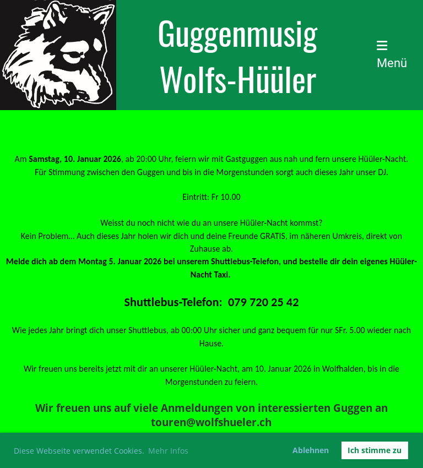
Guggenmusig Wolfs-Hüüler (237, 55)
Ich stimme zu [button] (375, 450)
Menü (392, 55)
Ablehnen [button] (310, 450)
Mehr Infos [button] (168, 450)
